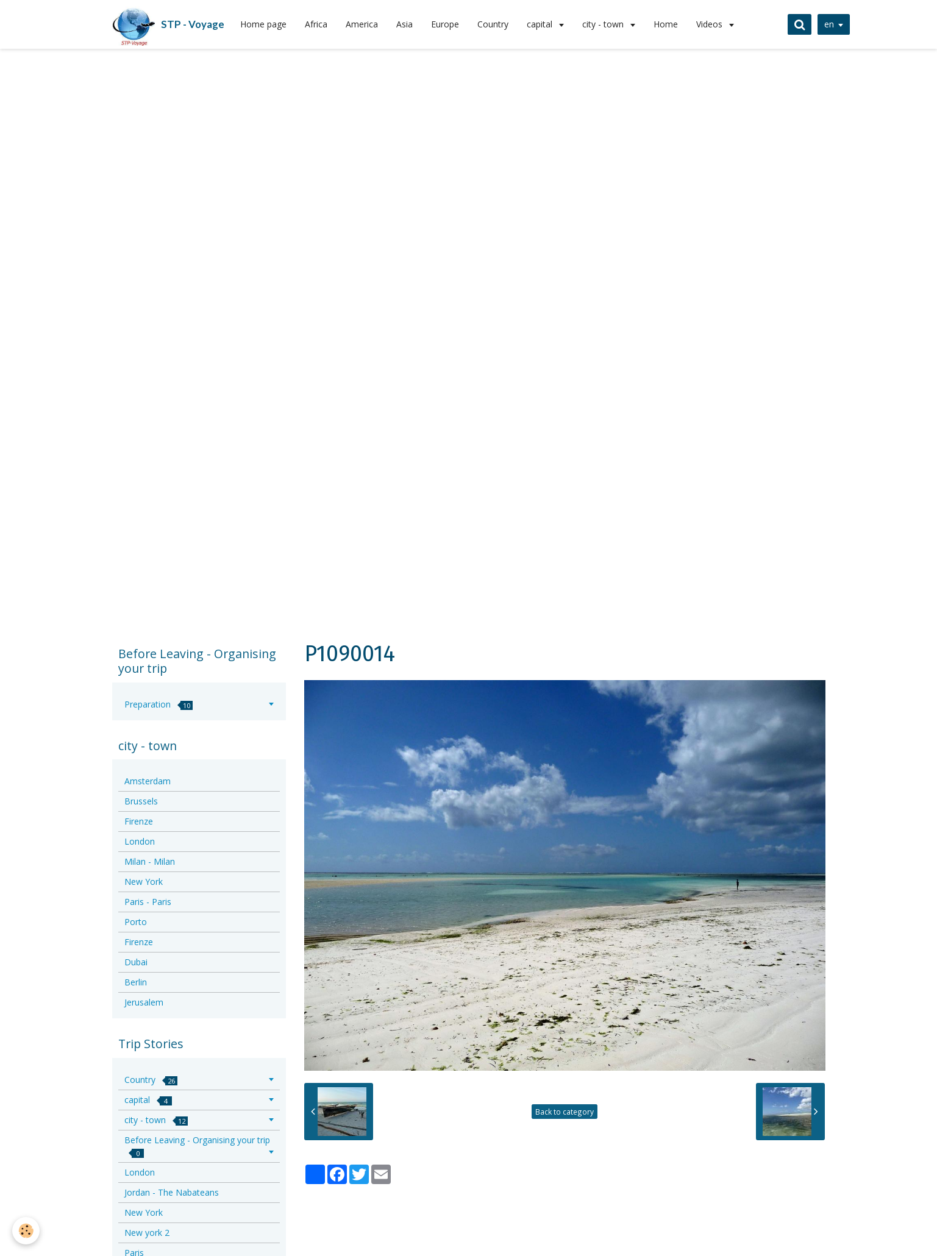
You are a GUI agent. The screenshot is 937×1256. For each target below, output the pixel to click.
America (362, 24)
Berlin (135, 982)
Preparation (158, 704)
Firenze (138, 821)
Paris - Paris (147, 901)
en (829, 24)
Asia (404, 24)
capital (541, 24)
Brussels (141, 801)
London (139, 841)
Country (492, 24)
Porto (135, 922)
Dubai (136, 962)
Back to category (564, 1111)
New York (143, 881)
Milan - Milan (149, 861)
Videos (710, 24)
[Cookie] (26, 1230)
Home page (263, 24)
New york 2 (146, 1232)
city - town (604, 24)
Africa (316, 24)
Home (666, 24)
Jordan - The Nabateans (171, 1192)
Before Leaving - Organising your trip (197, 1146)
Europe (445, 24)
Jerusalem (143, 1002)
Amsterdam (147, 781)
